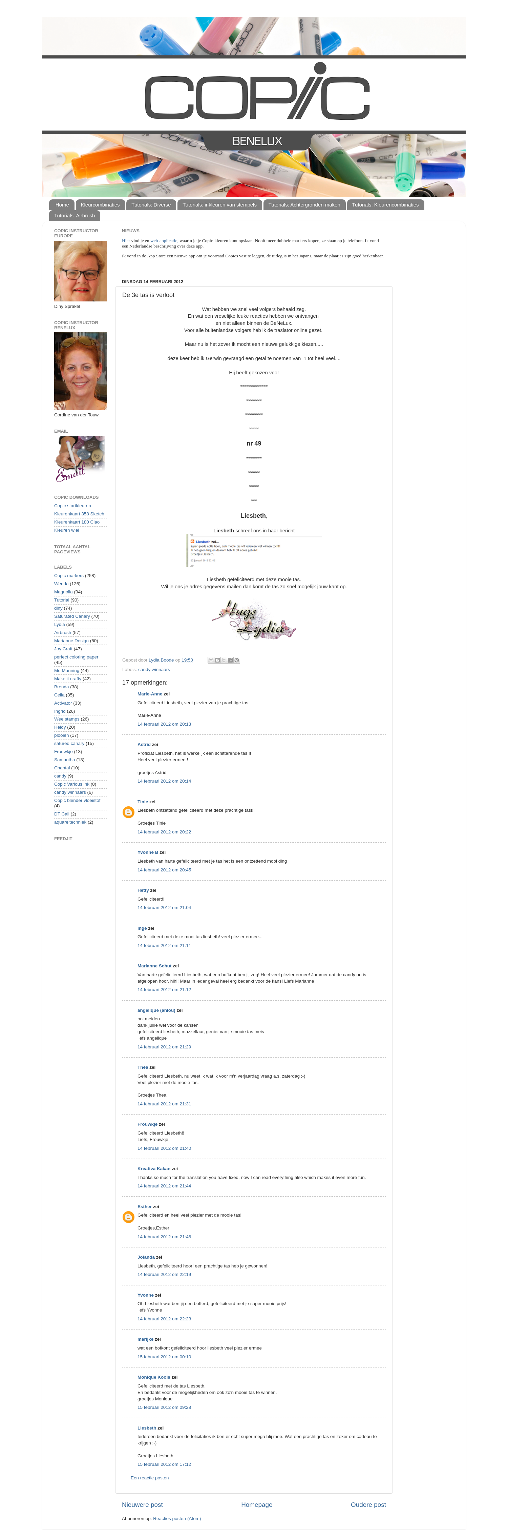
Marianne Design (71, 640)
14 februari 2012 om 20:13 (164, 724)
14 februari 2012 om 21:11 (164, 945)
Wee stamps (67, 719)
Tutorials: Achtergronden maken (304, 205)
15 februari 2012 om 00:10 (164, 1356)
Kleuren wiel (66, 530)
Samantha (64, 759)
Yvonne (145, 1295)
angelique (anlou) (156, 1010)
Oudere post (368, 1504)
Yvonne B (147, 852)
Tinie (142, 801)
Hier (126, 240)
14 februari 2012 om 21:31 (164, 1103)
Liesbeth (146, 1428)
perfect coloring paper (76, 656)
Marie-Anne (150, 693)
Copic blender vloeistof (77, 800)
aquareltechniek (70, 822)
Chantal (62, 767)
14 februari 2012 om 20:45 (164, 869)
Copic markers (69, 575)
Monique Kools (153, 1377)
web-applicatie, (164, 240)
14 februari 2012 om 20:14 (164, 781)
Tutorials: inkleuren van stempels (220, 205)
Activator (63, 703)
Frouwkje (147, 1124)
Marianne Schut (154, 965)
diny (58, 608)
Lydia (59, 624)
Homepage (256, 1504)
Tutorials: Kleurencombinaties (385, 205)
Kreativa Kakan (154, 1168)
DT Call (61, 813)
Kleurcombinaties (100, 205)
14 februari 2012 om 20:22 (164, 831)
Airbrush (62, 632)
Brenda (61, 686)
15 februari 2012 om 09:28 (164, 1407)
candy (60, 776)
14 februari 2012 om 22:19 (164, 1274)
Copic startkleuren (72, 505)
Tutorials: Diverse (151, 205)
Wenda (61, 583)
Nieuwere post (142, 1504)
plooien (61, 735)
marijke (145, 1339)
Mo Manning (66, 670)
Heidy (60, 727)
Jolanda (146, 1257)
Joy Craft (63, 648)
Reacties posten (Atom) (177, 1518)
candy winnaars (154, 669)
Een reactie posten (150, 1477)
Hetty (143, 890)
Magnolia (63, 591)
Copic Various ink (71, 784)
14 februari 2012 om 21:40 (164, 1148)
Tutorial (61, 600)
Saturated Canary (72, 616)
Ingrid (60, 711)
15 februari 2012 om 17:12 (164, 1464)
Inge (142, 928)
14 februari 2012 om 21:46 (164, 1236)
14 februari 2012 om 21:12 (164, 989)
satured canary (69, 743)
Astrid (144, 744)
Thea (142, 1067)
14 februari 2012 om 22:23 (164, 1318)
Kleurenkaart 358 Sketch (79, 513)
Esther (144, 1206)
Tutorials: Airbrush (74, 215)
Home (62, 205)
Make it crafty (67, 678)
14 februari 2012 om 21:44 (164, 1185)
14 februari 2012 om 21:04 (164, 907)
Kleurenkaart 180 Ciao (77, 522)
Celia (59, 694)
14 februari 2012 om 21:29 (164, 1046)
